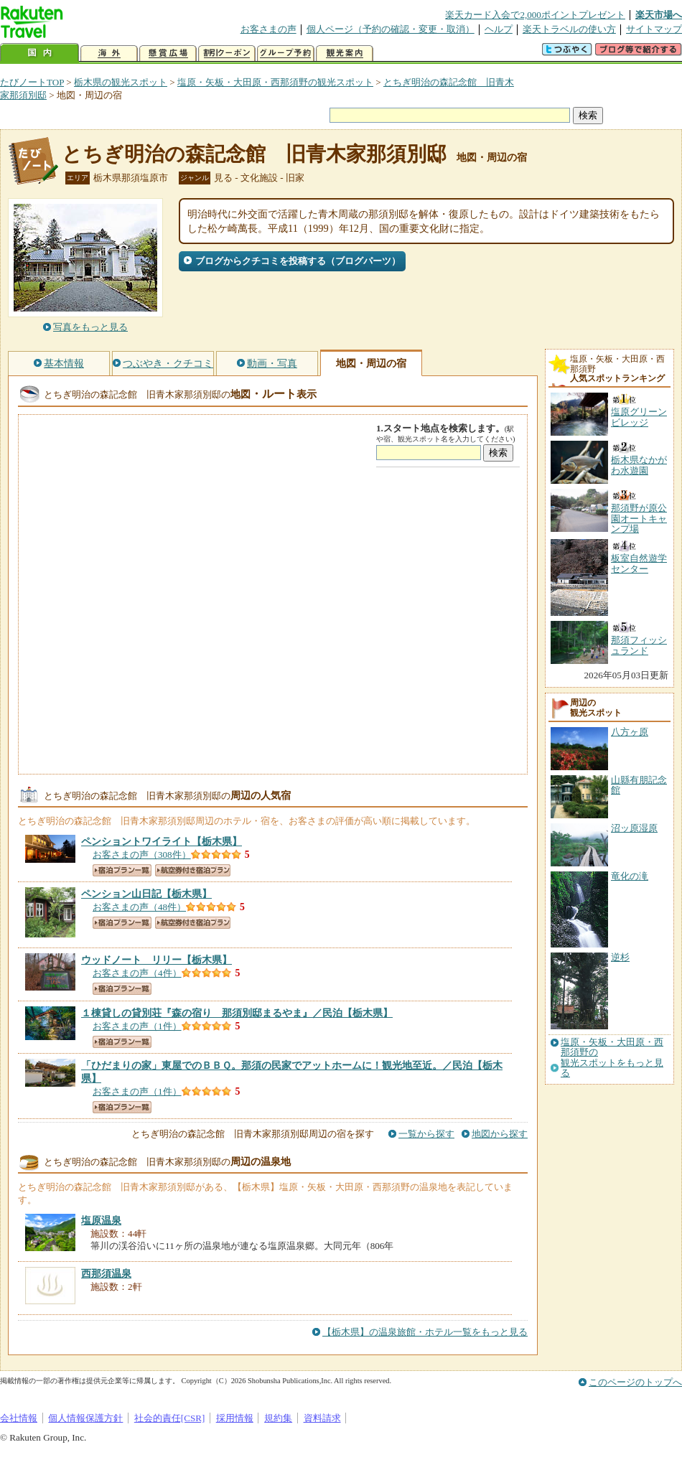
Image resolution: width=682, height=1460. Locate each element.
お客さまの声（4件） (137, 973)
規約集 (278, 1418)
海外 (109, 53)
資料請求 (322, 1418)
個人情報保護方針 (85, 1418)
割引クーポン (227, 53)
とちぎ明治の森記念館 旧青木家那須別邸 (254, 154)
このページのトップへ (635, 1382)
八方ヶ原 (629, 731)
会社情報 (18, 1418)
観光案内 (344, 53)
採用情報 (234, 1418)
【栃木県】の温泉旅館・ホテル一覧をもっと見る (425, 1331)
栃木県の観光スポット (120, 82)
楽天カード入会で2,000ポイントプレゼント (535, 14)
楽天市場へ (658, 14)
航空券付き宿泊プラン (192, 870)
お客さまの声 (268, 29)
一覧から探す (426, 1133)
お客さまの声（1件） (137, 1026)
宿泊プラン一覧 (122, 870)
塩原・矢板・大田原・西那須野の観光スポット (275, 82)
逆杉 (620, 957)
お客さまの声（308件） (142, 854)
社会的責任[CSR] (169, 1418)
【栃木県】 (161, 841)
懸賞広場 (168, 53)
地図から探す (500, 1133)
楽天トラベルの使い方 (569, 29)
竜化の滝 (629, 876)
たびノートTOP (32, 82)
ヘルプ (499, 29)
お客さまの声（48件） (139, 907)
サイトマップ (654, 29)
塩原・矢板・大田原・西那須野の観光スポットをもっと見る (612, 1057)
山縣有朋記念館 (639, 785)
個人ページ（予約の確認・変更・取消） (391, 29)
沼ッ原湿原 (634, 828)
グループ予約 (285, 53)
